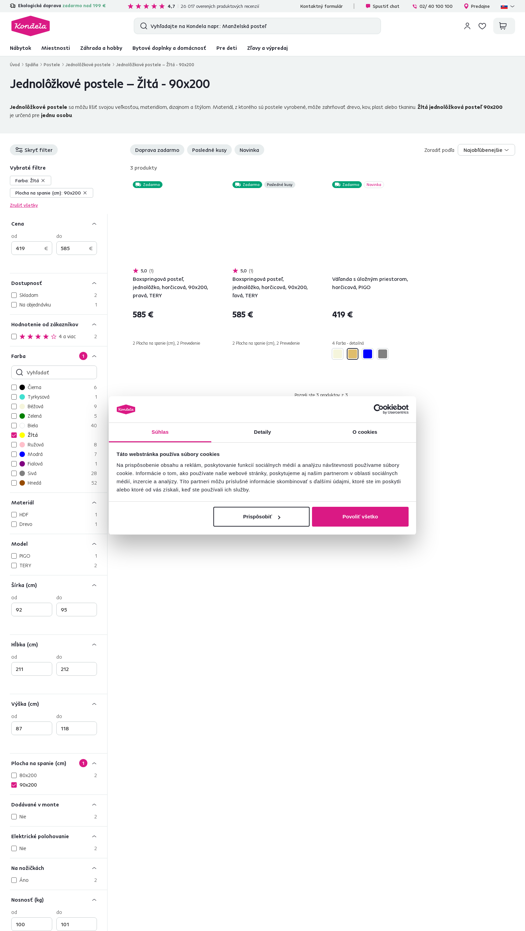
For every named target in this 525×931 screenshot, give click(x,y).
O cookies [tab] (365, 432)
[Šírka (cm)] (58, 584)
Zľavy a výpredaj (267, 47)
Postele (52, 64)
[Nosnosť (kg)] (58, 899)
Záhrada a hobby (101, 47)
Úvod (15, 64)
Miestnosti (55, 47)
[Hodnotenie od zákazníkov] (58, 324)
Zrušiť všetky (24, 205)
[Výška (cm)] (58, 703)
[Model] (58, 543)
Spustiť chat (382, 6)
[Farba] (58, 355)
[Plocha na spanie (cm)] (58, 763)
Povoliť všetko (360, 516)
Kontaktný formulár (321, 6)
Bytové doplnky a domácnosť (169, 47)
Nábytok (20, 47)
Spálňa (31, 64)
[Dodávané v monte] (58, 804)
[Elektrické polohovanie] (58, 836)
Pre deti (226, 47)
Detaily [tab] (262, 432)
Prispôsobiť (261, 516)
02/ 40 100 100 (432, 6)
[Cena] (58, 223)
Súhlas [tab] (160, 432)
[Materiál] (58, 502)
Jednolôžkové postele (88, 64)
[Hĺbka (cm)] (58, 644)
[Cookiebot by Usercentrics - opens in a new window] (379, 409)
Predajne (477, 6)
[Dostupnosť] (58, 282)
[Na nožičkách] (58, 867)
